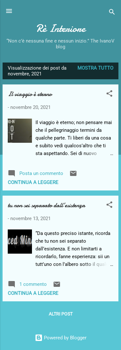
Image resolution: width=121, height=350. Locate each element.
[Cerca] (112, 13)
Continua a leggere (33, 182)
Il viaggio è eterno (30, 94)
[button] (109, 95)
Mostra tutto (95, 68)
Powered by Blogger (60, 338)
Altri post (61, 313)
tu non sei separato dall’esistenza (46, 205)
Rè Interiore (60, 28)
